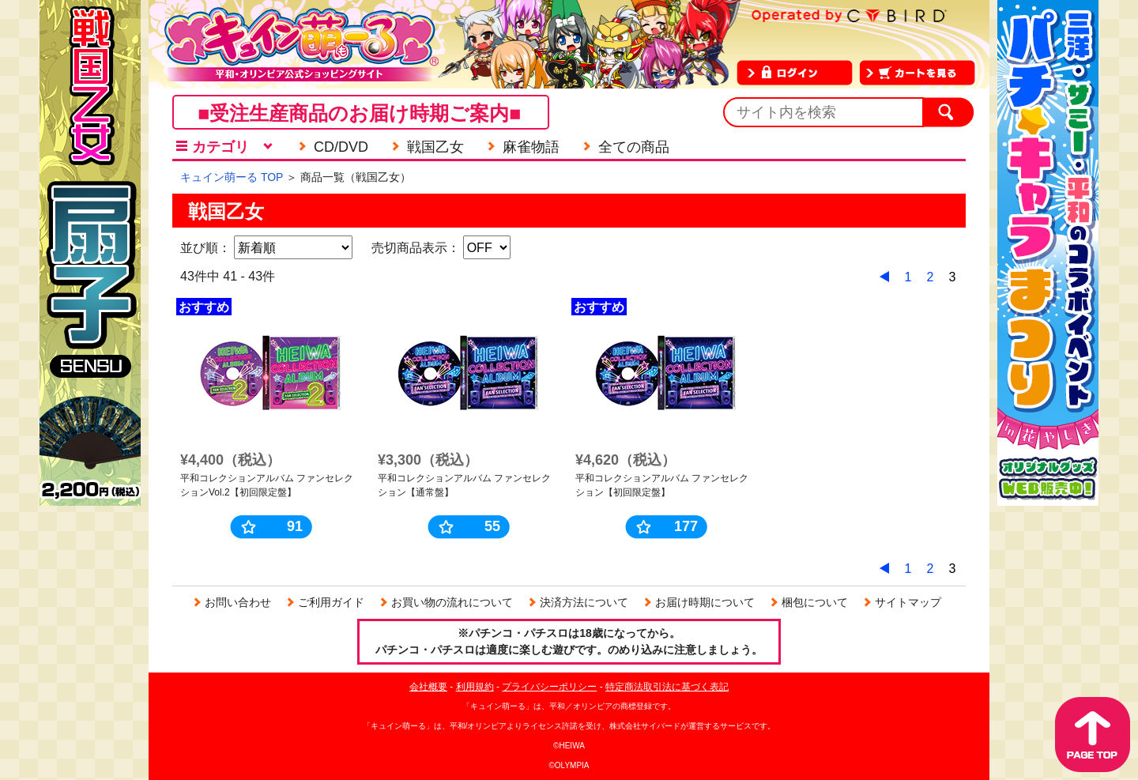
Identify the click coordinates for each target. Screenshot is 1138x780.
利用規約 (475, 686)
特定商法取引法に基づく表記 (667, 686)
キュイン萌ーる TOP (231, 177)
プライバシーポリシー (549, 686)
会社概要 (428, 686)
